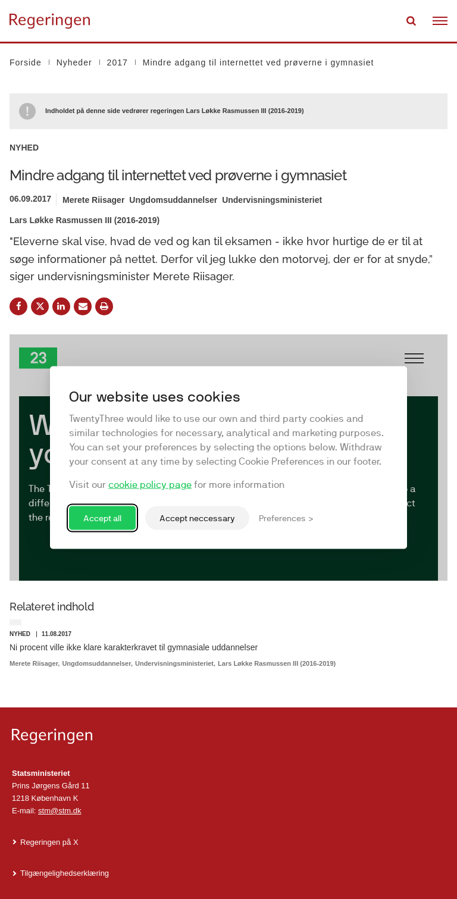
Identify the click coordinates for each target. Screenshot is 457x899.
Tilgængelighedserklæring (64, 873)
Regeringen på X (49, 842)
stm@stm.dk (59, 810)
